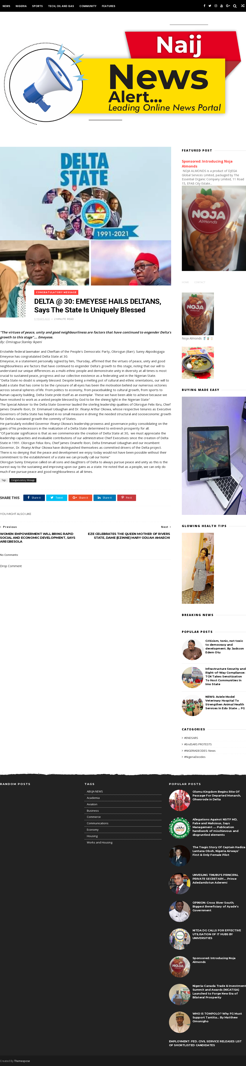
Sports (37, 6)
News (6, 6)
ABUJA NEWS (95, 791)
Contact (199, 282)
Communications (97, 823)
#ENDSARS (191, 738)
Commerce (94, 817)
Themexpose (22, 1061)
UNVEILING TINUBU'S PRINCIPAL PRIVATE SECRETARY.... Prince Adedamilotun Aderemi (216, 878)
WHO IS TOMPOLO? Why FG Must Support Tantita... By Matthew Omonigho (217, 1017)
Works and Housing (99, 842)
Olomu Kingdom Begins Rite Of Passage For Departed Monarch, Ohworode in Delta (217, 795)
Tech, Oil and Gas (61, 6)
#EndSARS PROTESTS (198, 744)
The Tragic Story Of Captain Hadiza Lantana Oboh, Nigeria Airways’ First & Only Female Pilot (219, 850)
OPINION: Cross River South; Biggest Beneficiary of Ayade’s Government (216, 906)
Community (87, 6)
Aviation (92, 804)
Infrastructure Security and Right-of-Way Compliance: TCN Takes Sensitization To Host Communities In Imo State (225, 676)
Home (185, 282)
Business (93, 811)
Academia (93, 798)
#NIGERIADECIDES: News (200, 751)
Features (108, 6)
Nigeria (21, 6)
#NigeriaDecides (195, 757)
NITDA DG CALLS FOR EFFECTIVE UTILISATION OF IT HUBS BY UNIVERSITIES (217, 934)
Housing (92, 836)
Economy (93, 830)
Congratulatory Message (56, 292)
